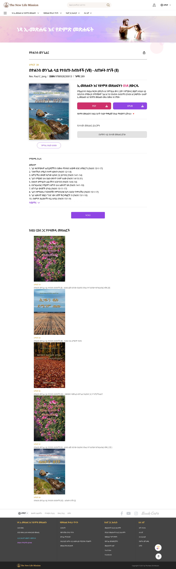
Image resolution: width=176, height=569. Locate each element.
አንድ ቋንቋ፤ (20, 528)
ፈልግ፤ (108, 5)
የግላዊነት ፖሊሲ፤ (51, 513)
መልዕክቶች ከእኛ (109, 545)
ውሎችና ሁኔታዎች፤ (37, 513)
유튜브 (128, 513)
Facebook (108, 554)
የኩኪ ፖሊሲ (62, 513)
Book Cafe (150, 513)
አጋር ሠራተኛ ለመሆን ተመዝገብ (26, 541)
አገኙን (70, 513)
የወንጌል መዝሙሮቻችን (111, 541)
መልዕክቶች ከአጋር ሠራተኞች (112, 528)
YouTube (107, 549)
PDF (94, 105)
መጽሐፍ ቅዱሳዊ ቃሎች (66, 545)
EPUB (130, 105)
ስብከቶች (62, 528)
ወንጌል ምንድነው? (64, 536)
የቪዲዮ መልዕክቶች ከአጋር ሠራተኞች (115, 532)
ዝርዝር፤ (88, 215)
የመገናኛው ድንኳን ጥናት (66, 532)
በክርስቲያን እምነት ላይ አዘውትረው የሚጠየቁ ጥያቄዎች (75, 541)
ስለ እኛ (142, 522)
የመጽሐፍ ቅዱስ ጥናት (68, 522)
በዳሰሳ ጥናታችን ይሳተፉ (24, 545)
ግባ (154, 5)
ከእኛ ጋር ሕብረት (111, 522)
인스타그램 (136, 513)
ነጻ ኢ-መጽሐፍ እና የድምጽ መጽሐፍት (32, 522)
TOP (159, 556)
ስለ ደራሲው (142, 536)
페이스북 (122, 513)
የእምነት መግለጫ (144, 541)
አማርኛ (166, 5)
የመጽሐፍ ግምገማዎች (110, 536)
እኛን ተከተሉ (142, 528)
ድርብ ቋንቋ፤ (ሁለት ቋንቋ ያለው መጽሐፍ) (28, 532)
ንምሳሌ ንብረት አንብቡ (49, 145)
